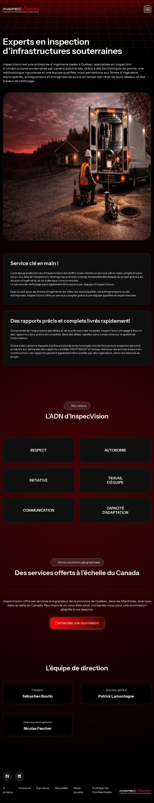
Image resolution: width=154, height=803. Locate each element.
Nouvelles (61, 788)
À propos (8, 790)
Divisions (24, 788)
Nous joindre (78, 790)
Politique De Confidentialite (102, 790)
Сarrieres (42, 788)
